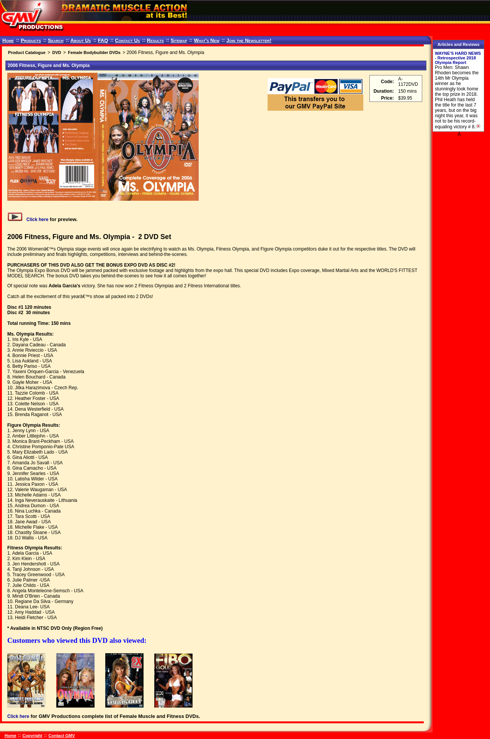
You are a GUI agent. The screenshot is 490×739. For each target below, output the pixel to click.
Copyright (32, 735)
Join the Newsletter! (248, 40)
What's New (206, 40)
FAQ (103, 40)
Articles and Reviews (459, 44)
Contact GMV (62, 735)
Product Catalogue (27, 52)
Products (31, 40)
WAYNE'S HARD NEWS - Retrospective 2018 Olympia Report (458, 58)
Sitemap (179, 40)
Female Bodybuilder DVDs (94, 52)
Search (56, 40)
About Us (80, 40)
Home (8, 40)
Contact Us (127, 40)
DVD (56, 52)
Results (155, 40)
